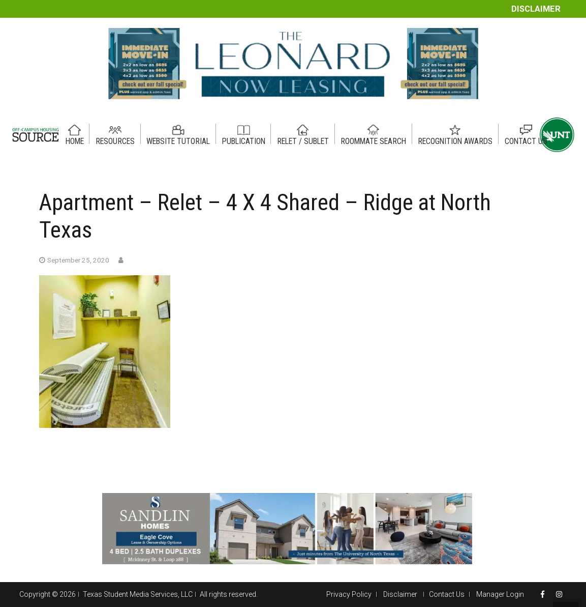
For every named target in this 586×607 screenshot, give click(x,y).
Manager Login (500, 594)
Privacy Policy (349, 594)
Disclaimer (536, 9)
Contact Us (447, 594)
